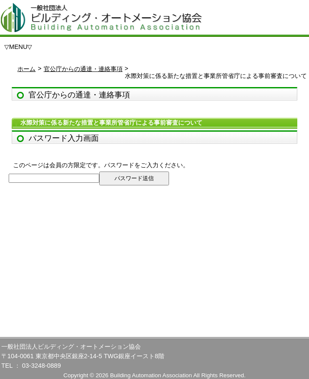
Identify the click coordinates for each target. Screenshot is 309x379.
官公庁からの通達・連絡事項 (83, 68)
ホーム (26, 68)
